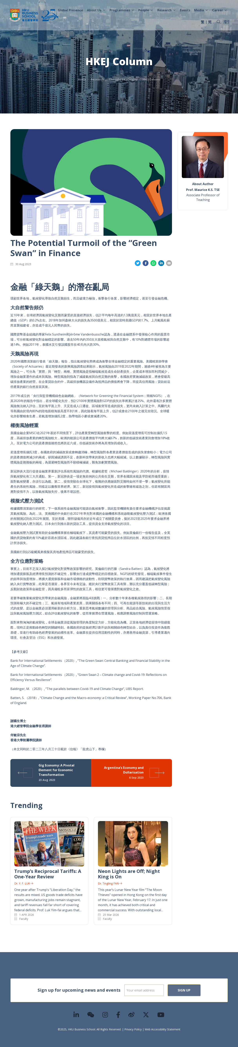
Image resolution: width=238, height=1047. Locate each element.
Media (201, 10)
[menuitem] (202, 22)
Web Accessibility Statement (162, 1029)
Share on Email (169, 263)
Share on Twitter (138, 263)
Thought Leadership (123, 79)
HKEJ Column (151, 79)
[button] (219, 22)
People (145, 10)
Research (166, 10)
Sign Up (196, 990)
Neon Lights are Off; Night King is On (129, 874)
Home (82, 79)
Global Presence (70, 10)
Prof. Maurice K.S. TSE (203, 190)
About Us (96, 10)
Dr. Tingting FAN (110, 883)
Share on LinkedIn (161, 263)
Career (219, 10)
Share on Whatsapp (153, 263)
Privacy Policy (133, 1029)
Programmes (121, 10)
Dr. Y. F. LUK (23, 883)
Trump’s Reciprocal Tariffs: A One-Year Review (47, 874)
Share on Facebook (145, 263)
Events (185, 10)
